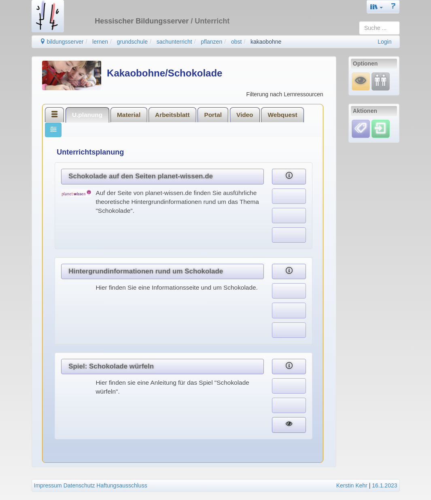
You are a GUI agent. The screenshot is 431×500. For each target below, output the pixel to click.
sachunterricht (174, 41)
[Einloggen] (381, 128)
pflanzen (211, 41)
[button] (376, 6)
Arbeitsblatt (172, 114)
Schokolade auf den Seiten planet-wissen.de (140, 176)
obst (236, 41)
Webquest (282, 114)
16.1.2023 (384, 485)
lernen (100, 41)
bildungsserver (62, 41)
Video (244, 114)
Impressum (48, 485)
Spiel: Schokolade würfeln (111, 366)
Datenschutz (79, 485)
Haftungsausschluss (121, 485)
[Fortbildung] (381, 81)
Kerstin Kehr (351, 485)
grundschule (132, 41)
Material (128, 114)
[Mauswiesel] (361, 81)
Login (384, 41)
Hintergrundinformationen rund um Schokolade (145, 271)
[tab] (54, 114)
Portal (213, 114)
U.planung (87, 114)
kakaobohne (266, 41)
